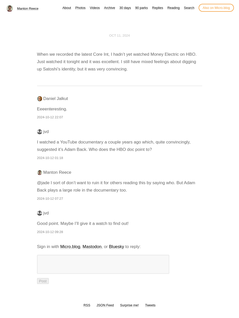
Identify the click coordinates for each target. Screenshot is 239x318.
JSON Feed (105, 308)
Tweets (150, 308)
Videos (95, 8)
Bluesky (116, 246)
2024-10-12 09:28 (50, 232)
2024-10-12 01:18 (50, 158)
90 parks (141, 8)
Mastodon (92, 246)
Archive (109, 8)
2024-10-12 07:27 (50, 198)
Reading (173, 8)
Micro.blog (70, 246)
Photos (80, 8)
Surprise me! (129, 308)
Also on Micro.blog (216, 8)
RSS (87, 308)
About (66, 8)
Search (189, 8)
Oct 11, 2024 (119, 35)
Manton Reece (28, 8)
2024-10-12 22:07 (50, 117)
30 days (125, 8)
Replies (157, 8)
